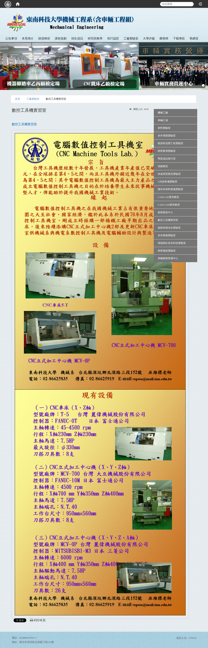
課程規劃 (61, 38)
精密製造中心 (165, 212)
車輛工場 (163, 120)
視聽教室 (163, 166)
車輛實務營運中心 (168, 258)
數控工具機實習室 (168, 220)
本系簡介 (28, 38)
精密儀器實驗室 (167, 250)
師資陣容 (44, 38)
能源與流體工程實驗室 (170, 143)
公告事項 (11, 38)
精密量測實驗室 (167, 150)
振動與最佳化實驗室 (169, 227)
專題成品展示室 (167, 158)
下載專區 (179, 38)
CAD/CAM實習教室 (169, 204)
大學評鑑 (149, 38)
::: (204, 15)
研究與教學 (95, 38)
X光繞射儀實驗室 (167, 181)
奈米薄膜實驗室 (167, 135)
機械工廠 (163, 112)
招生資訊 (77, 38)
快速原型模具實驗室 (169, 173)
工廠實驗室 (131, 38)
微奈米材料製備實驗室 (170, 189)
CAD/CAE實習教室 (168, 197)
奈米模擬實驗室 (167, 235)
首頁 (17, 98)
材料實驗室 (164, 127)
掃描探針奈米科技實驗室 (172, 243)
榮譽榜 (163, 38)
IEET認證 (113, 38)
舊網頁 (194, 38)
